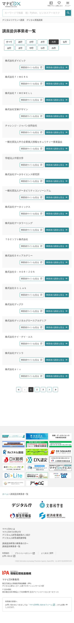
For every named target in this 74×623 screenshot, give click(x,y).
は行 (9, 48)
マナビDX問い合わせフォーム (42, 605)
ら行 (43, 48)
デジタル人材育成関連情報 (14, 538)
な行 (65, 42)
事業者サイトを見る (31, 67)
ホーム (5, 494)
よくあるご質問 (47, 553)
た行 (54, 42)
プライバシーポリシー (25, 553)
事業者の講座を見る (57, 67)
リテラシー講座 (13, 20)
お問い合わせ (9, 556)
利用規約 (5, 553)
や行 (31, 48)
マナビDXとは (8, 529)
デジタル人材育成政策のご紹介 (16, 535)
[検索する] (68, 13)
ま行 (20, 48)
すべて (9, 42)
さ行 (43, 42)
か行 (31, 42)
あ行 (20, 42)
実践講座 (35, 20)
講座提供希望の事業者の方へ (15, 543)
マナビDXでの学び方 (11, 532)
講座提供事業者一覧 (11, 546)
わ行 (54, 48)
